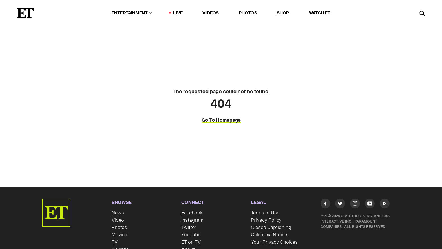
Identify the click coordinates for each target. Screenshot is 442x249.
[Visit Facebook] (325, 205)
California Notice (269, 235)
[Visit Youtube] (370, 205)
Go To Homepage (221, 120)
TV (115, 242)
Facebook (192, 213)
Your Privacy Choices (274, 242)
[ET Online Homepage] (25, 13)
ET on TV (191, 242)
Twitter (188, 227)
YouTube (190, 235)
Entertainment (132, 13)
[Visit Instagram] (355, 205)
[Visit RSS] (385, 205)
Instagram (192, 220)
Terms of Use (265, 213)
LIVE (178, 13)
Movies (119, 235)
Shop (283, 13)
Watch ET (320, 13)
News (118, 213)
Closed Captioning (271, 227)
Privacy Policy (266, 220)
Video (118, 220)
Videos (210, 13)
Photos (248, 13)
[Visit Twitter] (340, 205)
